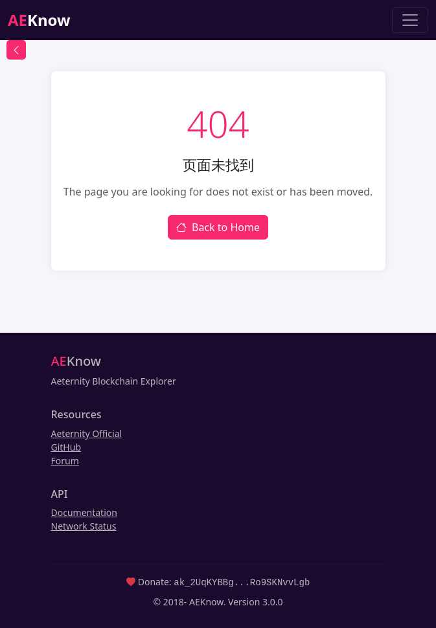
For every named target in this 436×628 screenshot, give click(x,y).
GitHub (66, 447)
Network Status (84, 526)
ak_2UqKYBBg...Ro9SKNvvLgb (242, 582)
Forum (65, 460)
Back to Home (218, 227)
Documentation (84, 512)
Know (39, 19)
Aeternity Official (86, 433)
